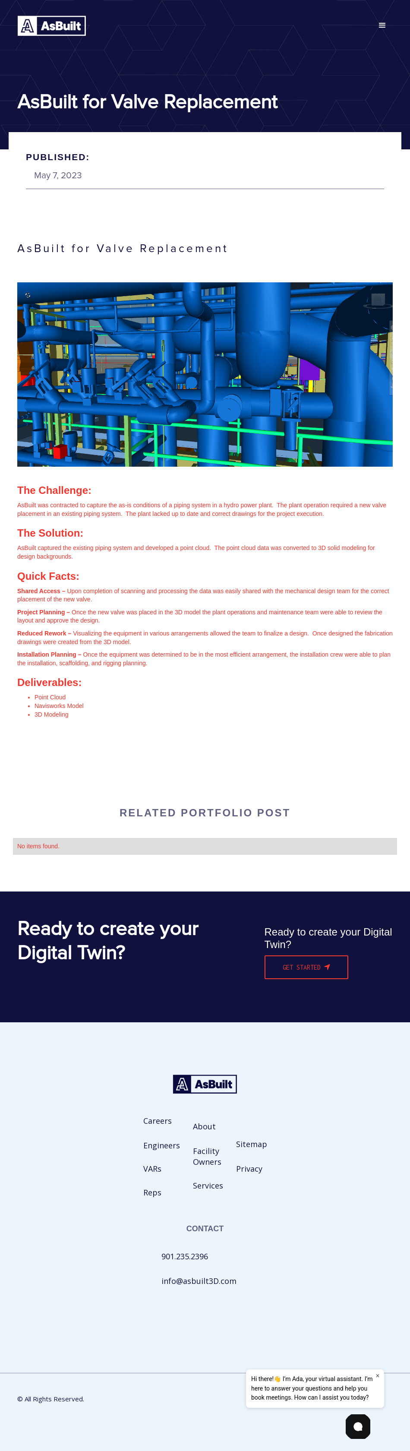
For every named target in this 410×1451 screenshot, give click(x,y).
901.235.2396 (184, 1256)
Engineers (161, 1145)
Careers (157, 1121)
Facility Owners (207, 1156)
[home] (51, 25)
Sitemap (251, 1144)
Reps (152, 1192)
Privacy (249, 1168)
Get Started (306, 967)
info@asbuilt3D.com (199, 1281)
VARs (152, 1168)
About (204, 1126)
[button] (382, 25)
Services (208, 1185)
